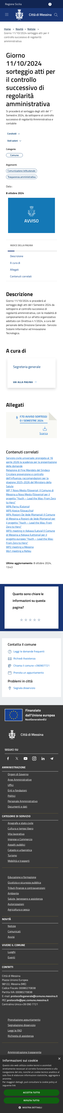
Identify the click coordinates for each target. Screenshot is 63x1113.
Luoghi (11, 952)
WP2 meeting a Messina (20, 547)
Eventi (11, 957)
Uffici (11, 785)
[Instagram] (34, 758)
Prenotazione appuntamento (24, 1020)
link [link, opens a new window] (14, 1085)
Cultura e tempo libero (20, 828)
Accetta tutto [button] (31, 1092)
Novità (19, 29)
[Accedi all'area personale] (50, 4)
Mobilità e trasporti (19, 861)
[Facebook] (8, 758)
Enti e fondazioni (17, 790)
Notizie (31, 29)
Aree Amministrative (20, 780)
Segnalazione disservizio (21, 1025)
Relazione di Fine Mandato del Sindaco (28, 470)
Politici (11, 796)
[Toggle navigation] (7, 14)
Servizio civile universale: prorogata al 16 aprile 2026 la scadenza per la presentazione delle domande (31, 462)
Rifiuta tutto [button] (31, 1100)
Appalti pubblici (16, 845)
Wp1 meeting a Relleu (18, 551)
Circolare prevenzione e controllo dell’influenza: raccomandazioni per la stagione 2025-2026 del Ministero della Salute (28, 480)
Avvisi (11, 937)
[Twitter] (16, 758)
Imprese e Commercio (20, 839)
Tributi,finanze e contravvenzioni (26, 888)
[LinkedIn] (43, 758)
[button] (31, 1107)
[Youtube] (25, 758)
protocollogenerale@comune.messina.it (34, 996)
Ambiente (13, 893)
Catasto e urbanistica (20, 850)
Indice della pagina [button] (21, 245)
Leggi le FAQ (15, 1030)
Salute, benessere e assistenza (25, 899)
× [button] (59, 1059)
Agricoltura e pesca (19, 909)
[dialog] (31, 1084)
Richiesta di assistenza (21, 1036)
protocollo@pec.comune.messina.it (28, 1000)
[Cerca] (56, 15)
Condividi (14, 134)
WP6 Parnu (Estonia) (18, 506)
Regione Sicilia (13, 4)
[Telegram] (51, 758)
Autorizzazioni (16, 904)
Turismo (12, 855)
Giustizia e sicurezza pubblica (24, 882)
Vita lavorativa (16, 834)
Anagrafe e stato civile (20, 823)
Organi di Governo (18, 774)
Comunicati (14, 931)
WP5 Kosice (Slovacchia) (19, 510)
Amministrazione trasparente (24, 1052)
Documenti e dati (17, 807)
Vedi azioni (14, 141)
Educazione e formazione (22, 877)
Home (7, 29)
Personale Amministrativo (22, 801)
